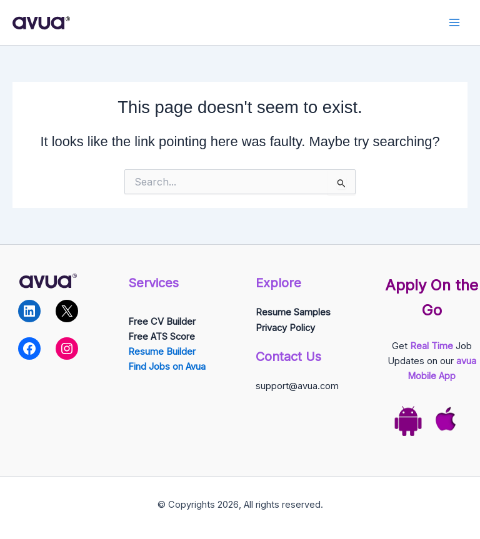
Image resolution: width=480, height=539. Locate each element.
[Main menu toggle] (454, 22)
